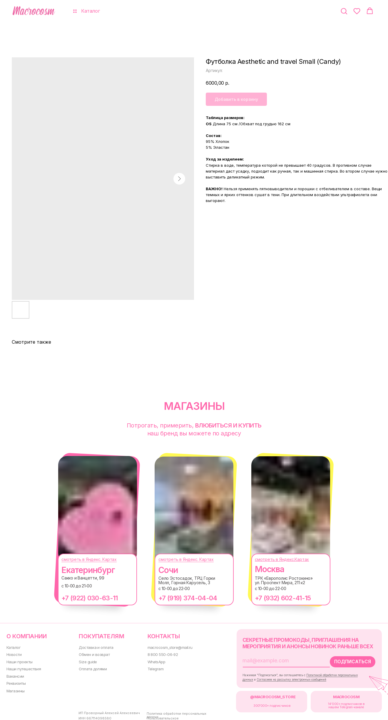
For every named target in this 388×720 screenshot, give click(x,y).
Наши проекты (18, 660)
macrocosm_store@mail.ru (165, 646)
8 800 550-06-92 (158, 653)
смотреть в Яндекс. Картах (83, 559)
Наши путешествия (22, 667)
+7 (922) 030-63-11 (84, 598)
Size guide (85, 660)
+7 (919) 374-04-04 (182, 598)
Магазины (14, 688)
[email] (272, 659)
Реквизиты (15, 681)
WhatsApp (152, 660)
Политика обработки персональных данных (171, 712)
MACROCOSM (336, 694)
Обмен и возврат (91, 653)
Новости (13, 653)
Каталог (13, 646)
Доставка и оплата (93, 646)
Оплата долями (89, 667)
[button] (343, 10)
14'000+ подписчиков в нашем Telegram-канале (336, 702)
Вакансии (14, 674)
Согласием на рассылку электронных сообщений (285, 677)
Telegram (151, 667)
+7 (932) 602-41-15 (277, 598)
